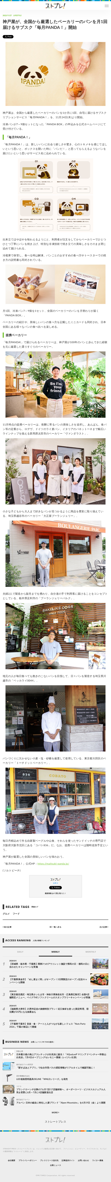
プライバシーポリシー (27, 1160)
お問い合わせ (83, 1160)
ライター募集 (97, 1160)
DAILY (20, 951)
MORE (55, 1112)
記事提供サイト (68, 1160)
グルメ (6, 913)
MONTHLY (91, 951)
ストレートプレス (55, 1121)
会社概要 (11, 1160)
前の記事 (7, 927)
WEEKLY (55, 951)
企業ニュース (55, 1165)
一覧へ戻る (55, 927)
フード (16, 913)
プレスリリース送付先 (49, 1160)
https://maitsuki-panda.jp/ (53, 863)
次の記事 (104, 927)
